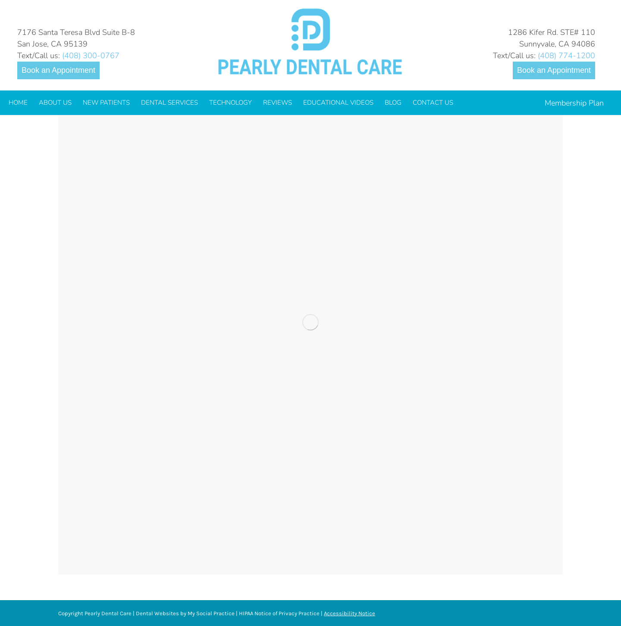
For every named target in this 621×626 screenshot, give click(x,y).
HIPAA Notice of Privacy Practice (279, 613)
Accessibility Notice (349, 613)
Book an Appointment (58, 70)
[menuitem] (18, 103)
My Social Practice (210, 613)
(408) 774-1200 (566, 55)
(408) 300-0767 (90, 55)
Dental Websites (157, 613)
